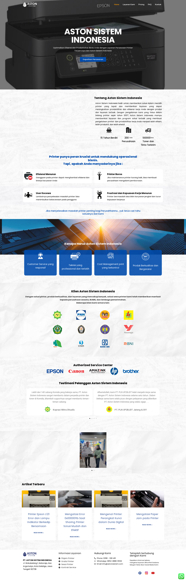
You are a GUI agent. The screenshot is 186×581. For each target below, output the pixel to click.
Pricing (141, 4)
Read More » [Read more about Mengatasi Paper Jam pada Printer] (147, 525)
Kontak (158, 4)
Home (116, 4)
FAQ (149, 4)
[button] (89, 418)
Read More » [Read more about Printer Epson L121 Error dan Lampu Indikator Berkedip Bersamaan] (39, 533)
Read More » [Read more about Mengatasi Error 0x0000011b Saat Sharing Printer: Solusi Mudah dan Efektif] (75, 537)
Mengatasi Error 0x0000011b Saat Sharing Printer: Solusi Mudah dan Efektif (74, 522)
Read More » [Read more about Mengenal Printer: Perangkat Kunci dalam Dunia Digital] (111, 529)
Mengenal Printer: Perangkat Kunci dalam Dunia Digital (111, 518)
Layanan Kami (129, 4)
